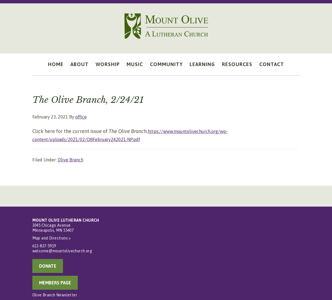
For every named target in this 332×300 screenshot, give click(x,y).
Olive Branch (70, 159)
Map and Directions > (51, 238)
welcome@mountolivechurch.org (62, 251)
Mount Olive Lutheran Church (166, 26)
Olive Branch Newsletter (54, 295)
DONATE (47, 265)
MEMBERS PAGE (55, 282)
